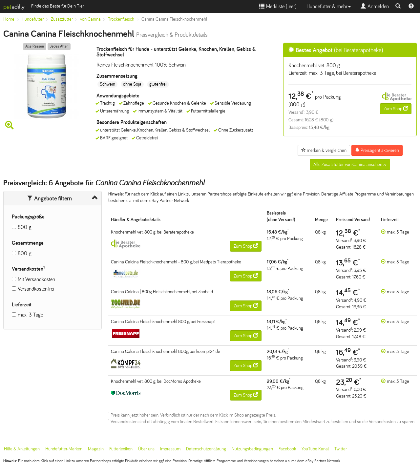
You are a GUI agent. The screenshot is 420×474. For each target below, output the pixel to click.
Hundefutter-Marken (63, 448)
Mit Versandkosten (36, 279)
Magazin (96, 448)
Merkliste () (278, 6)
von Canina (90, 19)
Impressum (170, 448)
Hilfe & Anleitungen (22, 448)
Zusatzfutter (62, 19)
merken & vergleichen (323, 150)
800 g (25, 227)
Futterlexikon (121, 448)
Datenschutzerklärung (206, 448)
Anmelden (375, 6)
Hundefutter (33, 19)
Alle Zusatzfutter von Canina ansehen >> (350, 164)
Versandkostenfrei (36, 289)
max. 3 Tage (30, 315)
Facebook (287, 448)
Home (8, 19)
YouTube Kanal (315, 448)
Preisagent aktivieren (377, 150)
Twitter (340, 448)
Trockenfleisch (121, 19)
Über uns (146, 448)
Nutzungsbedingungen (252, 448)
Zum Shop (396, 108)
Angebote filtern (49, 198)
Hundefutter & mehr (328, 6)
